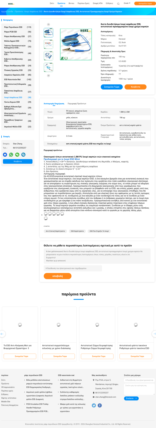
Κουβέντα (18, 161)
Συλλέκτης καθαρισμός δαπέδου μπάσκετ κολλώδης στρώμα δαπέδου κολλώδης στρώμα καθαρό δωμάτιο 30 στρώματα (72, 396)
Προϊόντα (5, 384)
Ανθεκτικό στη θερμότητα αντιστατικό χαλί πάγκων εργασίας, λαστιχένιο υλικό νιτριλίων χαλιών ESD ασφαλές (73, 384)
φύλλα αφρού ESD (17, 41)
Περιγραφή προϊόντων (77, 104)
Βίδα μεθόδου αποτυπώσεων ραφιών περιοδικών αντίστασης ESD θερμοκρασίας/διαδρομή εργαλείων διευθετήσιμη (39, 384)
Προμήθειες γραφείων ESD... (17, 121)
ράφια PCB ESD (17, 32)
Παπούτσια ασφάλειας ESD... (17, 92)
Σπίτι (3, 380)
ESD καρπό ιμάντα (77, 231)
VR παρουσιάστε (8, 387)
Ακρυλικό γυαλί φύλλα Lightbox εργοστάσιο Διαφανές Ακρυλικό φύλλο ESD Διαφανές (39, 395)
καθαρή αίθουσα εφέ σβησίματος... (17, 108)
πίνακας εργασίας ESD (17, 70)
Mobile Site (5, 402)
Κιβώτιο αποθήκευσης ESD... (17, 60)
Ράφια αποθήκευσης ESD (17, 65)
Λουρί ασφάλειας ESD (17, 97)
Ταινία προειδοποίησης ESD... (17, 53)
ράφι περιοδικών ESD (17, 27)
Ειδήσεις (4, 394)
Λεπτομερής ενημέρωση (54, 104)
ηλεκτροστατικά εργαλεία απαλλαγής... (17, 114)
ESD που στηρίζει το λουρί (99, 231)
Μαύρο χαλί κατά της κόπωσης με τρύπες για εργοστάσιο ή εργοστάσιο (73, 407)
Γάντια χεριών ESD (17, 102)
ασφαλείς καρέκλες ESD (17, 75)
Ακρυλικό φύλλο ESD (17, 126)
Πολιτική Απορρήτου (9, 405)
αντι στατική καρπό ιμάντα (55, 231)
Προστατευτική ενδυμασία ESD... (17, 85)
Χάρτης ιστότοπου (8, 398)
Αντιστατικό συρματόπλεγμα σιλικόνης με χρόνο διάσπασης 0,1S (56, 348)
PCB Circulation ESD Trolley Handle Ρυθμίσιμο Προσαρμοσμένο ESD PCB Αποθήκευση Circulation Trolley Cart (39, 408)
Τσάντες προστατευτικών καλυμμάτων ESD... (17, 47)
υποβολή (57, 276)
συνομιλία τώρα (145, 3)
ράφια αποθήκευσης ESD (17, 36)
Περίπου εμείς (7, 391)
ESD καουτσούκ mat (17, 79)
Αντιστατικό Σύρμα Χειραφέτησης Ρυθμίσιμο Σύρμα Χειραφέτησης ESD (97, 348)
